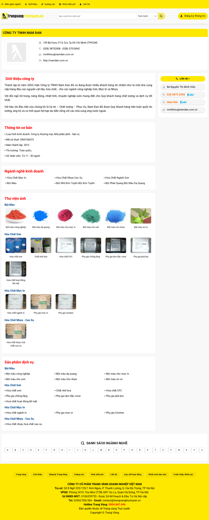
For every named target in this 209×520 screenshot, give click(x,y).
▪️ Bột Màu (10, 183)
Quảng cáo (48, 4)
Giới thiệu (31, 4)
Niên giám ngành (11, 4)
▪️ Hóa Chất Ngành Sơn (116, 177)
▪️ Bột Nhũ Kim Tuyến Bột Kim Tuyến (75, 183)
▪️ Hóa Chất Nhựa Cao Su (68, 177)
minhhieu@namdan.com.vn (58, 54)
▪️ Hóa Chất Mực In (15, 177)
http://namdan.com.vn (55, 60)
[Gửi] (161, 16)
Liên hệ (84, 4)
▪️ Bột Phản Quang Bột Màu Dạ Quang (124, 183)
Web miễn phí (67, 4)
